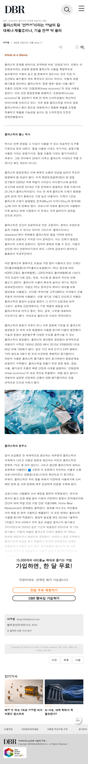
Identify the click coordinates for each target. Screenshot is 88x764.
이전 (54, 660)
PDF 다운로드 (66, 47)
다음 (78, 660)
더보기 (60, 47)
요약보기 (82, 47)
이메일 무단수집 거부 (57, 729)
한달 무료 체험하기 (44, 590)
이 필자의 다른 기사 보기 (19, 630)
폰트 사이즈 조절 (71, 47)
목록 (66, 660)
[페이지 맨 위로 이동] (78, 721)
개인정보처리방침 (30, 729)
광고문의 (83, 729)
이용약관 (8, 729)
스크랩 (77, 47)
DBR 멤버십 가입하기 (44, 598)
